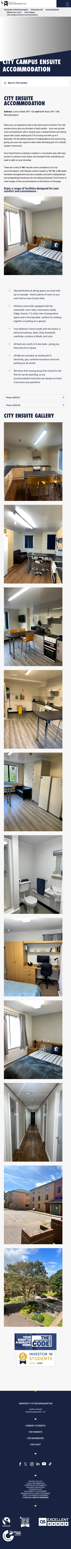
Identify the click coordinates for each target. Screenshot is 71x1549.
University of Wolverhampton (16, 9)
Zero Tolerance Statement (35, 1495)
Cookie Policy (35, 1489)
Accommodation (52, 9)
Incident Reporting (35, 1487)
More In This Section (15, 82)
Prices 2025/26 (35, 405)
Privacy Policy (36, 1481)
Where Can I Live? (14, 12)
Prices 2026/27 (35, 397)
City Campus (29, 12)
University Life (37, 9)
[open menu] (67, 3)
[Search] (60, 3)
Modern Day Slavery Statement (35, 1493)
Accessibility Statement (35, 1491)
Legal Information (36, 1483)
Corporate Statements (35, 1485)
